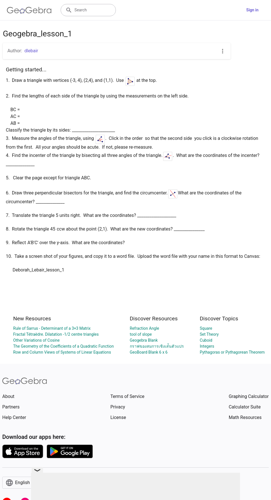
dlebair (31, 50)
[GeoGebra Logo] (29, 10)
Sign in (252, 10)
